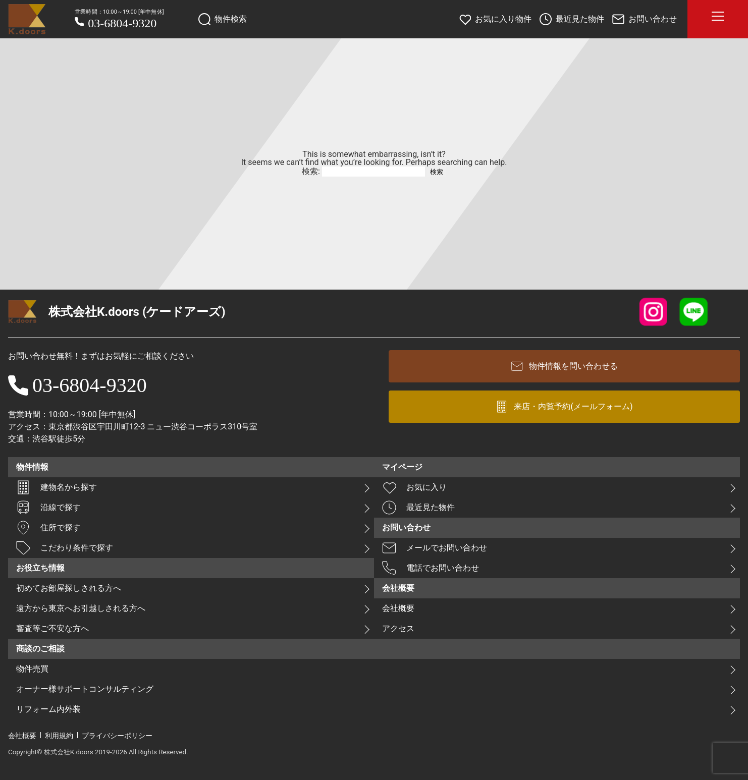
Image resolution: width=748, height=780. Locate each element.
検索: (311, 171)
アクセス (398, 628)
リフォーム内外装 (48, 709)
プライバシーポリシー (117, 736)
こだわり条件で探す (64, 548)
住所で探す (48, 528)
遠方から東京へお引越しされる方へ (80, 608)
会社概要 (398, 608)
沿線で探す (48, 507)
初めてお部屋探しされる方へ (68, 588)
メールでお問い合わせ (434, 548)
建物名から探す (56, 487)
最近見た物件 (418, 507)
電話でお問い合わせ (430, 568)
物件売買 (32, 669)
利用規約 (59, 736)
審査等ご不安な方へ (52, 628)
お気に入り (414, 487)
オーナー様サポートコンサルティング (84, 689)
